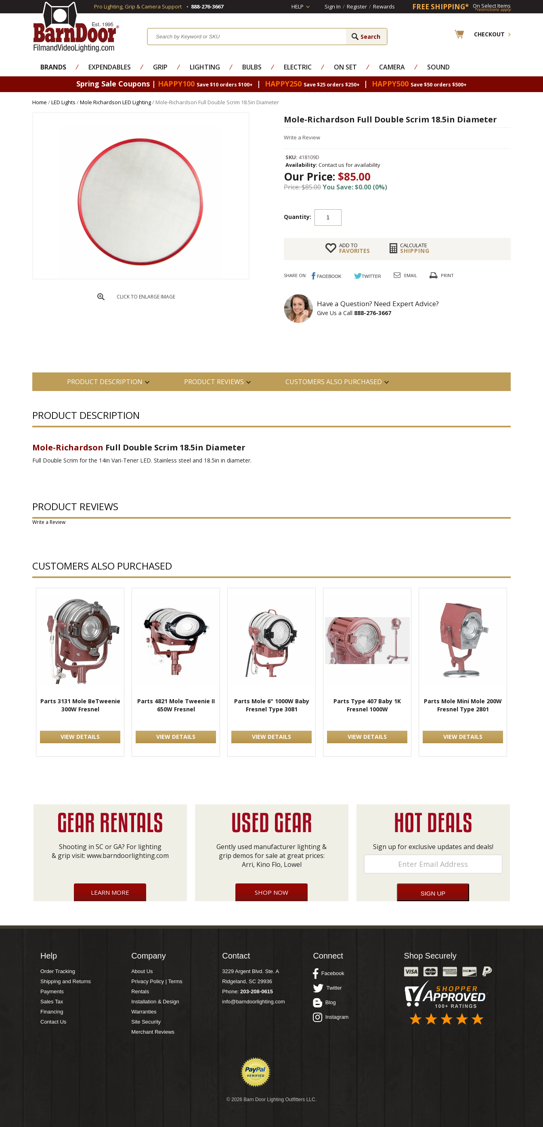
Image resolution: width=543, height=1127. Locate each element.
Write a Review (302, 137)
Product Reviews (214, 381)
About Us (142, 971)
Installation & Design (155, 1002)
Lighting (205, 67)
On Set (345, 67)
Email (410, 275)
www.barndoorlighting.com (128, 855)
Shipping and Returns (65, 981)
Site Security (146, 1022)
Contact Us (53, 1022)
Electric (298, 67)
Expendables (109, 67)
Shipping (415, 248)
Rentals (140, 991)
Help (297, 6)
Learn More (110, 892)
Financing (51, 1012)
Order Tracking (57, 971)
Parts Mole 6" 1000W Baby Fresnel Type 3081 (271, 705)
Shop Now (271, 892)
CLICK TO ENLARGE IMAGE (146, 296)
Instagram (330, 1017)
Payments (52, 991)
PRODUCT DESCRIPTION (105, 381)
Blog (324, 1002)
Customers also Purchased (333, 381)
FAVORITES (354, 248)
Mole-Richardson (67, 447)
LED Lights (63, 102)
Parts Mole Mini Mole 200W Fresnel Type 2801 (463, 705)
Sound (438, 67)
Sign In (333, 6)
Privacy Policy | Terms (156, 981)
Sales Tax (51, 1002)
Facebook (328, 973)
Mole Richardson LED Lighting (115, 102)
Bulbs (252, 67)
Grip (160, 67)
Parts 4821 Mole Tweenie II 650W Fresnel (176, 705)
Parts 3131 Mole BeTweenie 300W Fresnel (80, 705)
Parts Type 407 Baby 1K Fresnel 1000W (367, 705)
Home (39, 102)
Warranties (143, 1012)
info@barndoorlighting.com (253, 1002)
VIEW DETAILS (80, 736)
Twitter (327, 988)
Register (357, 6)
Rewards (384, 6)
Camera (392, 67)
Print (447, 275)
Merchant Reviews (152, 1032)
